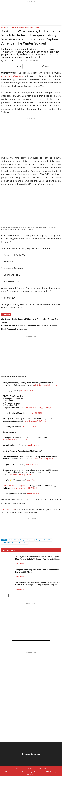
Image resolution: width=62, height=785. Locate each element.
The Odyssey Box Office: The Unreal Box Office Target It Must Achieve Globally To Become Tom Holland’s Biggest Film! (37, 558)
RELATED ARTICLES (11, 550)
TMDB (33, 774)
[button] (45, 66)
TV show (50, 772)
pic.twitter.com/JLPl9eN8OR (15, 440)
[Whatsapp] (12, 535)
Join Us (17, 66)
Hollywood (36, 27)
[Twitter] (7, 535)
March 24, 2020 (26, 390)
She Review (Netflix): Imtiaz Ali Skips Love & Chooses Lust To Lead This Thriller (29, 320)
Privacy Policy (43, 768)
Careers (29, 768)
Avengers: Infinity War (43, 540)
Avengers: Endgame (26, 540)
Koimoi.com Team (9, 61)
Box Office (20, 563)
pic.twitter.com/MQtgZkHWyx (38, 407)
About (17, 768)
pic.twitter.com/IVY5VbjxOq (35, 421)
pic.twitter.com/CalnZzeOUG (46, 385)
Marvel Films (22, 543)
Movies (43, 772)
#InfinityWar (8, 486)
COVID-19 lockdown (9, 543)
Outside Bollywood (18, 27)
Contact (22, 768)
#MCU (22, 407)
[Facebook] (3, 535)
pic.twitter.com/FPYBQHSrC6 (40, 459)
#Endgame (20, 486)
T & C (35, 768)
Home (4, 27)
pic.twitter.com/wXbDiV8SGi (24, 488)
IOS (13, 509)
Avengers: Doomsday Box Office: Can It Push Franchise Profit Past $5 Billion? (37, 571)
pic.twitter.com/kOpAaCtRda (21, 474)
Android (5, 509)
